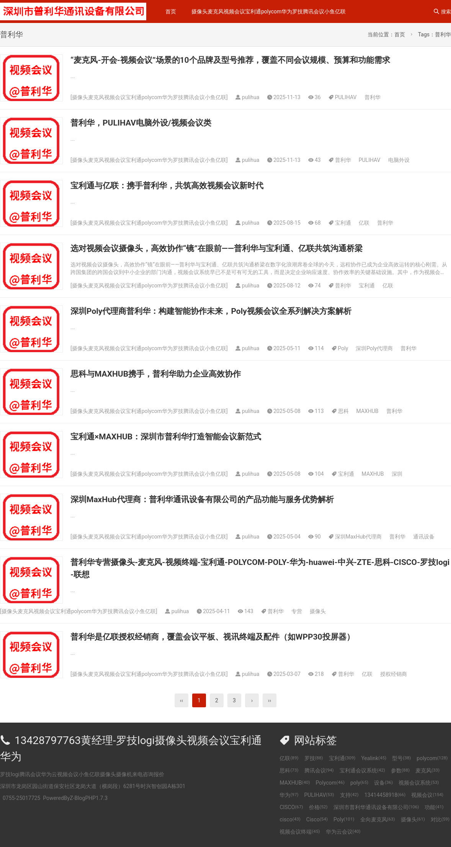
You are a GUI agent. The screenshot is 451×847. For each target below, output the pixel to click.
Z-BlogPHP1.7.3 (89, 798)
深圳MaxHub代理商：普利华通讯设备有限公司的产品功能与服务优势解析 (202, 499)
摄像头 (318, 611)
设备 (383, 783)
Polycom (330, 783)
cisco (289, 819)
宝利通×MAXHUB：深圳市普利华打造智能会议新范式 (165, 436)
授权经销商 (393, 674)
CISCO (291, 807)
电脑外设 (399, 160)
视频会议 (427, 795)
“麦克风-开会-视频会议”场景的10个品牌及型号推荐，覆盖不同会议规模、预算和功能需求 (230, 60)
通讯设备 (424, 537)
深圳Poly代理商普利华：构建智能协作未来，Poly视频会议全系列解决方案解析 (210, 311)
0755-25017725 (21, 798)
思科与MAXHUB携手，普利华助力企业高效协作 (155, 374)
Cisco (317, 819)
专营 (296, 611)
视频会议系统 (419, 783)
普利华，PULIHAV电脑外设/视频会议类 (140, 122)
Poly (343, 348)
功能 (434, 807)
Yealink (373, 758)
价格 (318, 807)
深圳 (397, 474)
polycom (432, 758)
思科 (343, 411)
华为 (288, 795)
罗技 (313, 758)
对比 (440, 819)
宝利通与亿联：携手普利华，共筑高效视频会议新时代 (166, 185)
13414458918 (385, 795)
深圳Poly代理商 (374, 348)
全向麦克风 (377, 819)
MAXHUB (367, 411)
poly (359, 783)
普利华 (372, 97)
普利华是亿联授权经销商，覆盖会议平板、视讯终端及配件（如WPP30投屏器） (212, 636)
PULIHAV (346, 97)
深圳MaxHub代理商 (358, 537)
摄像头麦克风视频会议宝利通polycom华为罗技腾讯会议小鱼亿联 (268, 11)
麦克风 (427, 770)
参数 (400, 770)
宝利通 (343, 223)
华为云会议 (343, 832)
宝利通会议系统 (362, 770)
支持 (349, 795)
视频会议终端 (299, 832)
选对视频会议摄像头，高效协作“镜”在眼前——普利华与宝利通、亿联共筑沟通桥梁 (216, 248)
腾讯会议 (319, 770)
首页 (170, 11)
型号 (401, 758)
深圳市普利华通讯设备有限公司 (376, 807)
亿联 (364, 223)
